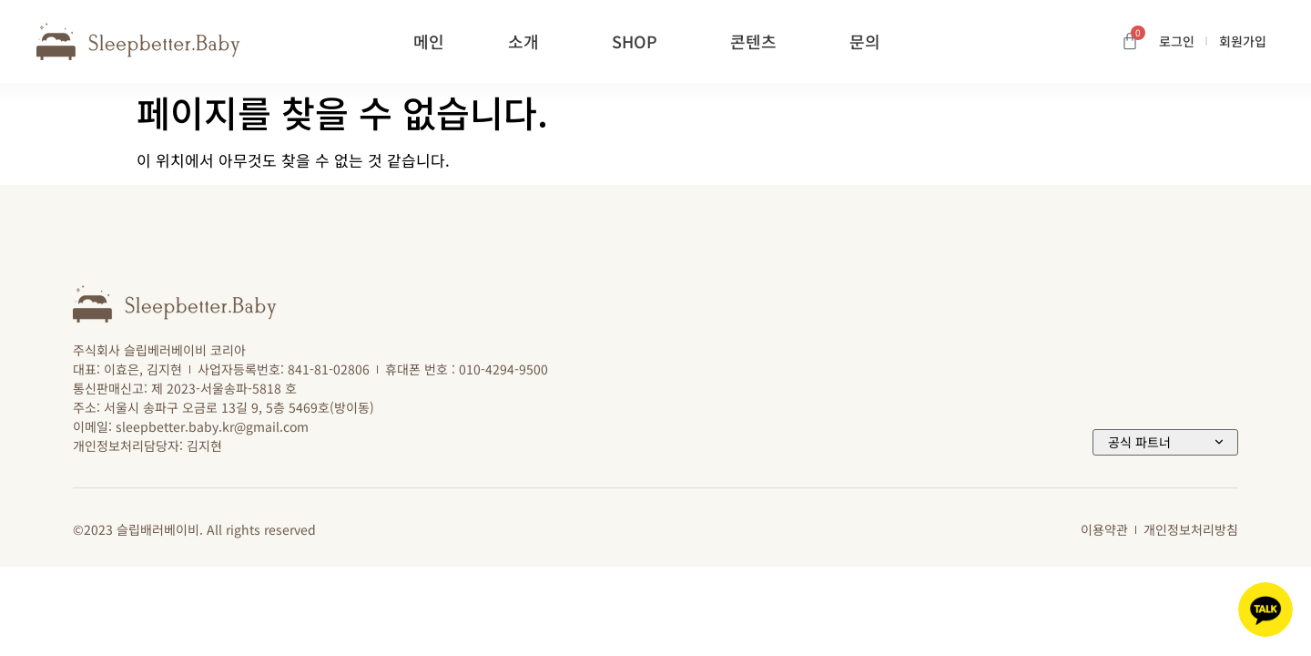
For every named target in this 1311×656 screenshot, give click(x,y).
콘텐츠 (758, 41)
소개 (528, 41)
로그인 (1176, 41)
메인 (428, 41)
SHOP (639, 41)
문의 (869, 41)
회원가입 (1242, 41)
